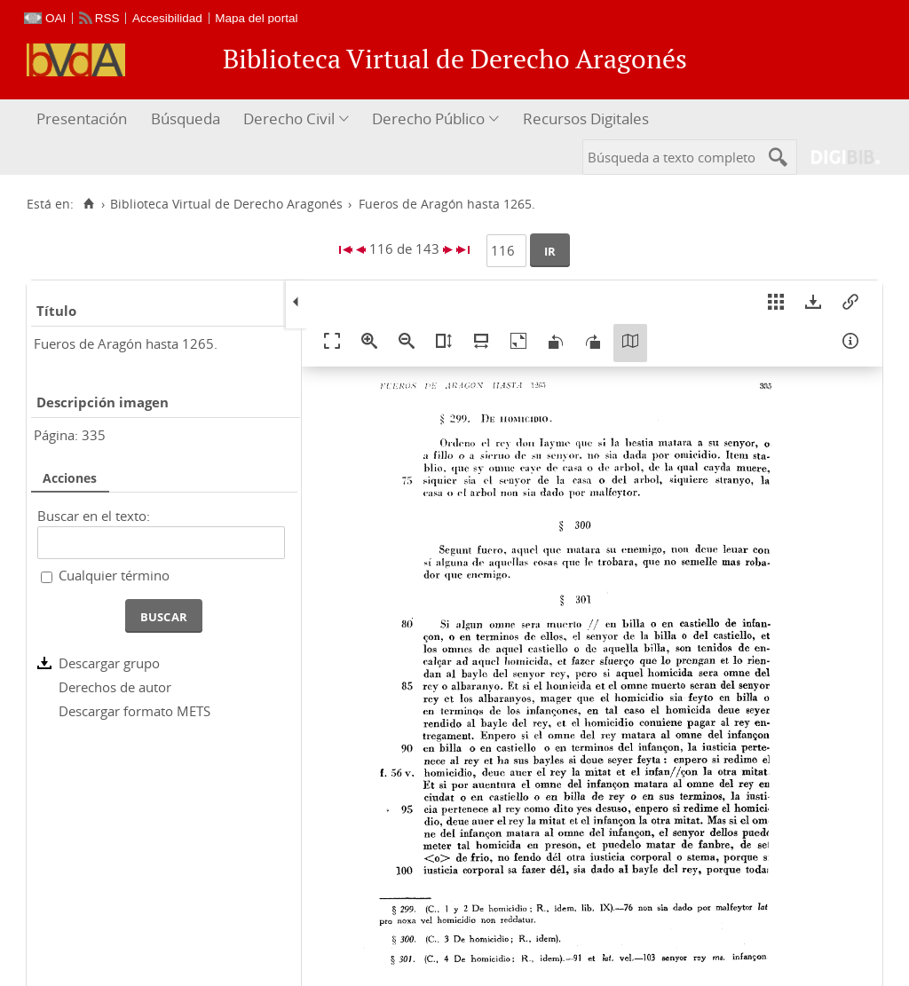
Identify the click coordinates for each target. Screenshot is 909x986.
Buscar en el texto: (93, 516)
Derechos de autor (115, 687)
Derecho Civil (289, 118)
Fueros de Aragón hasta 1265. (125, 343)
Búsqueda (185, 118)
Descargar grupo (109, 663)
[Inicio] (88, 204)
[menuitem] (83, 119)
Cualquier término (114, 575)
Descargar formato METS (134, 711)
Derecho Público (428, 118)
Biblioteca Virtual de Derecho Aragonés (226, 204)
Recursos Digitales (586, 118)
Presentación (81, 118)
